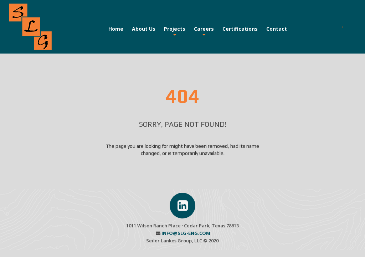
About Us (143, 28)
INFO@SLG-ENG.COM (185, 233)
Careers (204, 28)
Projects (174, 28)
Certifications (240, 28)
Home (115, 28)
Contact (276, 28)
